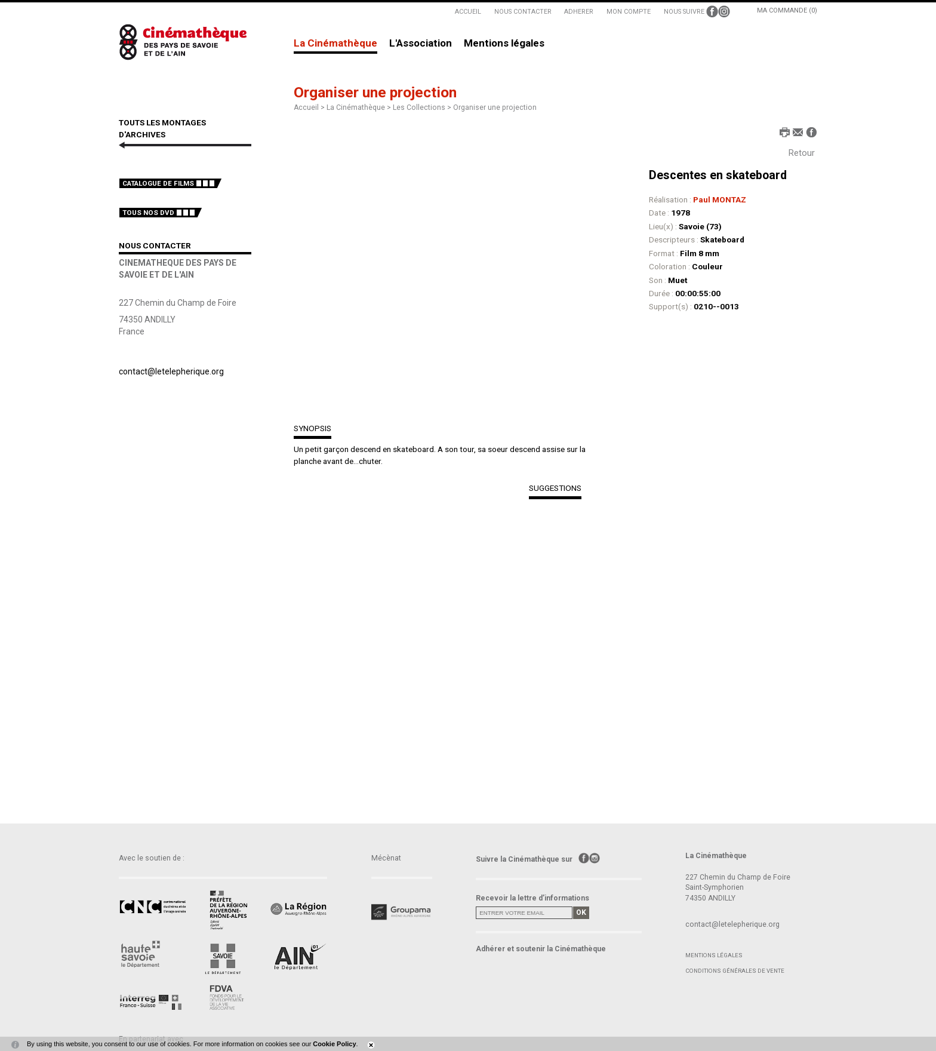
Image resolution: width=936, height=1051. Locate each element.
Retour (802, 152)
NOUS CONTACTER (523, 12)
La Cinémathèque (335, 43)
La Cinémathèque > (360, 107)
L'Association (420, 43)
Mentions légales (504, 43)
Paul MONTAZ (719, 199)
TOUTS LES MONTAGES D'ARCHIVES (162, 128)
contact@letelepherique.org (171, 371)
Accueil (306, 107)
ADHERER (578, 12)
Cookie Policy (334, 1043)
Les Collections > (423, 107)
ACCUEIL (468, 12)
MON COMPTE (628, 12)
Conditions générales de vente (734, 970)
